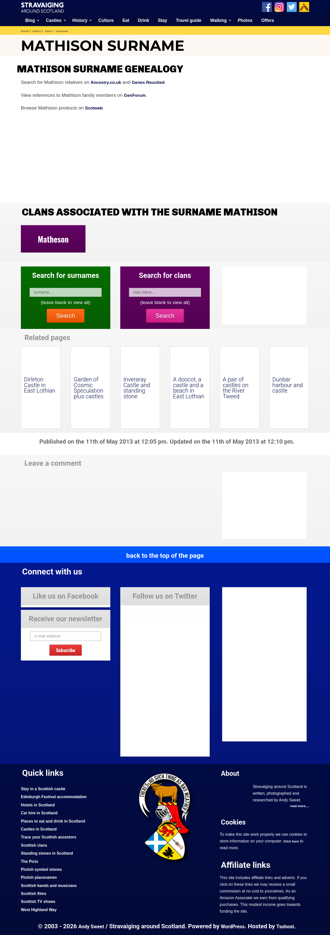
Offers (267, 19)
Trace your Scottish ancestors (51, 836)
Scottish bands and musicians (52, 885)
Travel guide (189, 19)
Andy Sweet (89, 926)
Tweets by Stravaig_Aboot (143, 609)
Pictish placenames (41, 876)
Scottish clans (35, 844)
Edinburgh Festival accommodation (57, 796)
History (79, 19)
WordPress (233, 926)
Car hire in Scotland (41, 812)
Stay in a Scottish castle (45, 788)
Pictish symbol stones (43, 868)
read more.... (298, 806)
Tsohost (287, 926)
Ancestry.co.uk (107, 81)
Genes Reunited (153, 81)
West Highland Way (40, 909)
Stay (162, 19)
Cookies (234, 822)
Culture (106, 19)
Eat (126, 19)
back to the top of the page (165, 555)
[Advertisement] (262, 505)
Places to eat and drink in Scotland (56, 820)
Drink (143, 19)
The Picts (30, 860)
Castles (54, 19)
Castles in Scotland (40, 828)
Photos (245, 19)
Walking (218, 19)
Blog (30, 19)
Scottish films (35, 892)
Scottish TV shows (40, 901)
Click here (291, 841)
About (231, 773)
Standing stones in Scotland (50, 852)
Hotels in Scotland (39, 804)
